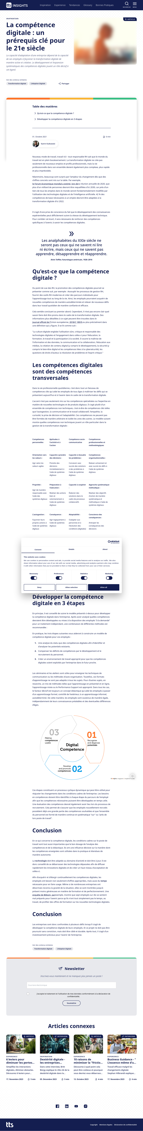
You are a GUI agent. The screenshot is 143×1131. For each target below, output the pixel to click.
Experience (59, 5)
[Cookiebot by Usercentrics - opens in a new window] (109, 542)
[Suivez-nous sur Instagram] (85, 1106)
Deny (39, 587)
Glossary (87, 5)
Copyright (94, 1125)
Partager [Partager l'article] (65, 83)
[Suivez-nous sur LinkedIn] (66, 1106)
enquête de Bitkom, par (43, 895)
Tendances (74, 5)
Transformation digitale (17, 83)
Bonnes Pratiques (105, 5)
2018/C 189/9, (76, 322)
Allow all (103, 587)
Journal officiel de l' (41, 322)
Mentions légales (105, 1125)
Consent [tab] (38, 550)
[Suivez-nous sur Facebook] (57, 1106)
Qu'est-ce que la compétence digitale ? (55, 113)
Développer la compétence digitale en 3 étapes (59, 119)
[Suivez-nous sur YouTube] (76, 1106)
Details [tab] (71, 549)
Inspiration (45, 5)
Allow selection (71, 587)
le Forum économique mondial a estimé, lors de (55, 183)
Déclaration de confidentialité (125, 1125)
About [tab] (105, 549)
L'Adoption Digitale (38, 83)
